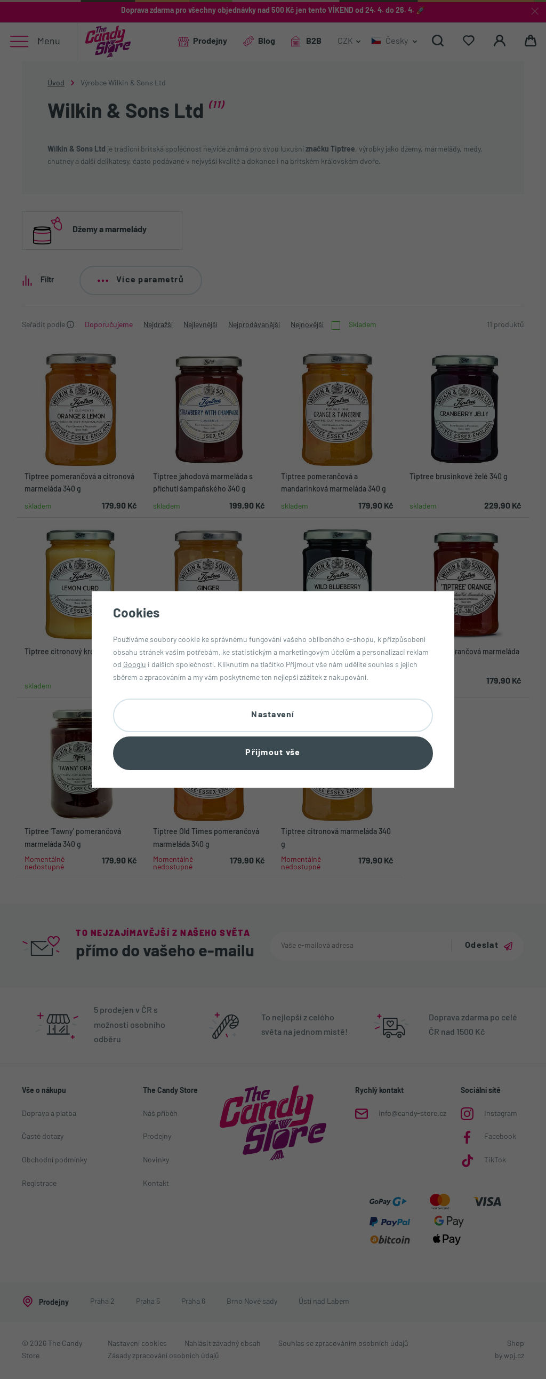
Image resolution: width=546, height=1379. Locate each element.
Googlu (134, 665)
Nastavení (273, 715)
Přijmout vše (272, 753)
